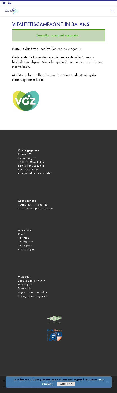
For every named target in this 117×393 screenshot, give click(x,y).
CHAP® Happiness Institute (36, 208)
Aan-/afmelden (27, 173)
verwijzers (26, 245)
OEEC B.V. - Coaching (34, 205)
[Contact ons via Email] (4, 3)
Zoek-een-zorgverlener (31, 281)
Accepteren (66, 384)
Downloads (24, 288)
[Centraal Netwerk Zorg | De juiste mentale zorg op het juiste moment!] (11, 11)
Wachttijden (25, 284)
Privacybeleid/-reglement (33, 296)
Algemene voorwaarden (32, 292)
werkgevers (26, 241)
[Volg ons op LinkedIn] (9, 3)
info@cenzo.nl (35, 166)
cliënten (24, 238)
